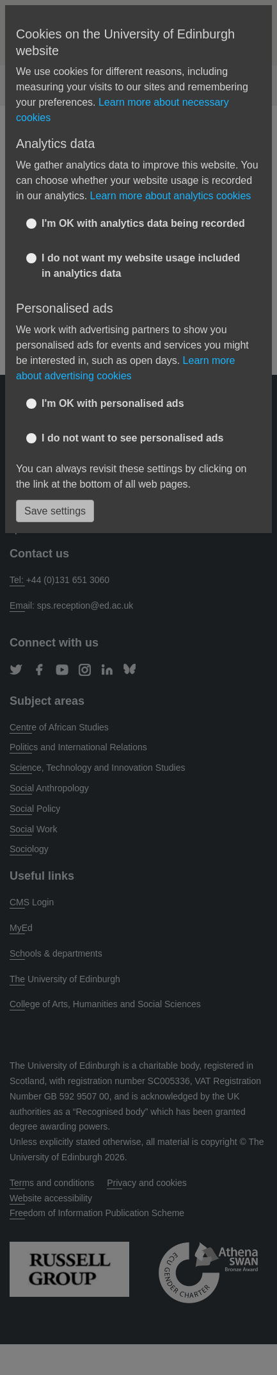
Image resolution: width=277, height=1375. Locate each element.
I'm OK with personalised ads (113, 403)
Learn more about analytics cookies (170, 195)
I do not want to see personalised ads (133, 437)
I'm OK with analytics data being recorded (143, 223)
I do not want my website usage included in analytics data (141, 265)
